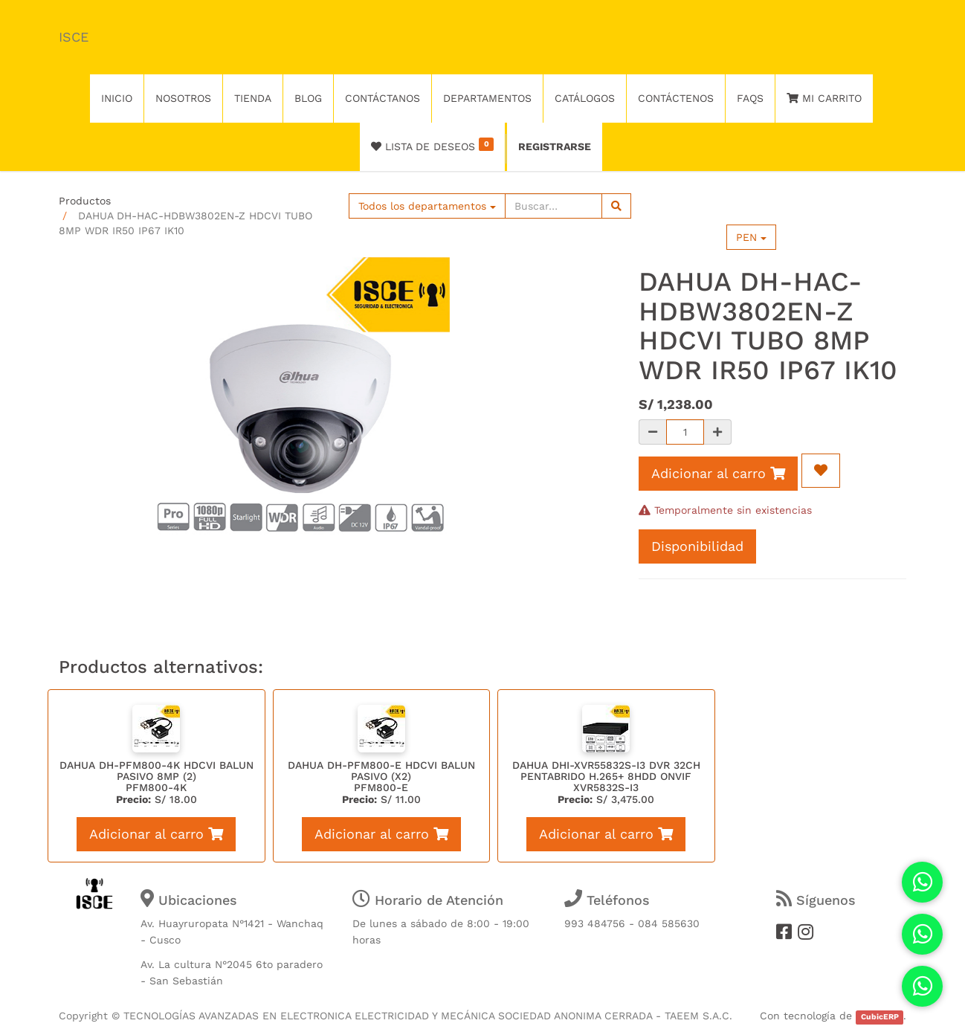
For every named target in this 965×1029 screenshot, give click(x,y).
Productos (85, 201)
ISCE (73, 37)
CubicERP (880, 1017)
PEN (751, 237)
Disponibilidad (697, 546)
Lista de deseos (432, 145)
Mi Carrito (824, 98)
